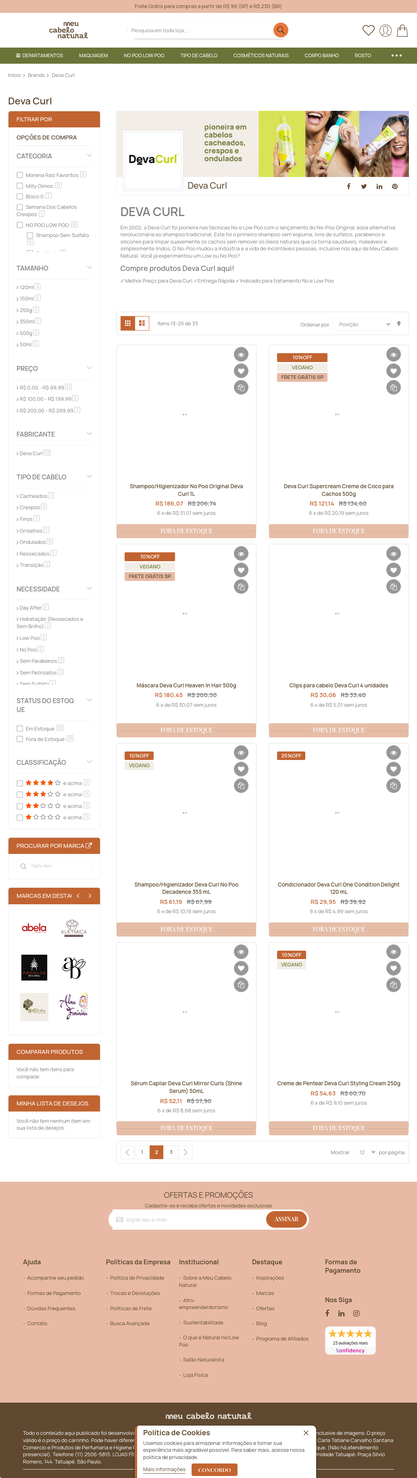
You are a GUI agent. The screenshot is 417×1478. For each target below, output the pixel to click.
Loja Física (195, 1374)
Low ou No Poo (219, 255)
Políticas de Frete (131, 1308)
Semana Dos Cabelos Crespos (47, 210)
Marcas (265, 1293)
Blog (261, 1323)
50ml (29, 344)
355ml (30, 321)
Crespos (33, 507)
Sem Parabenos (42, 660)
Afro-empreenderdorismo (203, 1304)
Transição (35, 564)
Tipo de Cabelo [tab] (42, 477)
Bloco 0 (39, 196)
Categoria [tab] (34, 156)
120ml (30, 287)
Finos (30, 519)
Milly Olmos (44, 185)
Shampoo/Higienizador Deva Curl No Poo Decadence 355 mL (186, 889)
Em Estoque (44, 728)
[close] (306, 1434)
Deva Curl (35, 453)
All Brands (88, 846)
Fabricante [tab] (36, 434)
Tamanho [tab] (32, 268)
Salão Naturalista (203, 1359)
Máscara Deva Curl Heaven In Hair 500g (186, 685)
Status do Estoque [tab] (45, 705)
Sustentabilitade (203, 1322)
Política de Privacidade (137, 1278)
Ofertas (265, 1308)
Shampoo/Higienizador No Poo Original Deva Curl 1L (186, 491)
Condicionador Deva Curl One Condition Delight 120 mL (338, 889)
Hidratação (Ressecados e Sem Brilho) (50, 622)
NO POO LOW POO (52, 225)
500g (29, 333)
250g (29, 310)
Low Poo (33, 637)
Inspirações (270, 1278)
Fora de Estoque (49, 739)
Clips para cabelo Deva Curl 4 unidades (339, 685)
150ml (30, 298)
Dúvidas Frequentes (51, 1308)
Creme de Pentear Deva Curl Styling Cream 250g (339, 1088)
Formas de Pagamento (54, 1293)
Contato (37, 1323)
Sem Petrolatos (42, 672)
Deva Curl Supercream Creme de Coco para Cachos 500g (338, 491)
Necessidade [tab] (38, 589)
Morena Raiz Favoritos (56, 175)
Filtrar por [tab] (34, 119)
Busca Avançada (130, 1323)
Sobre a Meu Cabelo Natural (205, 1281)
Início (14, 75)
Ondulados (36, 541)
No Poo (32, 649)
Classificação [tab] (41, 762)
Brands (36, 75)
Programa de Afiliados (282, 1338)
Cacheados (37, 496)
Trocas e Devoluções (135, 1293)
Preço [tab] (27, 368)
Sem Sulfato (38, 683)
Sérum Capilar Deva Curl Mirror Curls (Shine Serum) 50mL (186, 1088)
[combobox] (208, 30)
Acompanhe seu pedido (55, 1278)
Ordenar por (314, 324)
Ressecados (38, 553)
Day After (34, 607)
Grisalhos (34, 530)
